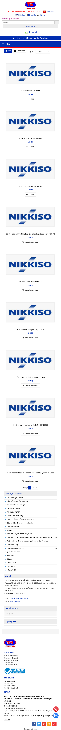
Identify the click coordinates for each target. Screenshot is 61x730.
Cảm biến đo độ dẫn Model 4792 (30, 284)
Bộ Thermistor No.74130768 (30, 141)
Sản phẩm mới (8, 683)
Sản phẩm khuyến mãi (11, 688)
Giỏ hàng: (30, 32)
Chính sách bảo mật (10, 664)
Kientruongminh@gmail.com (19, 598)
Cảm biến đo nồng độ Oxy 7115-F (30, 332)
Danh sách (21, 51)
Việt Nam (50, 11)
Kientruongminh (15, 601)
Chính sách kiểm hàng (11, 660)
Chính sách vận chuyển (11, 658)
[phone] (56, 711)
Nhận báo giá (30, 26)
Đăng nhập (32, 15)
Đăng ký (42, 15)
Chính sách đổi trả (10, 662)
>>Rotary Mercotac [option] (10, 19)
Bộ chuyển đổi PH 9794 (30, 93)
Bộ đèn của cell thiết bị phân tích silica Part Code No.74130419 (30, 236)
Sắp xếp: (31, 52)
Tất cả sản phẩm (9, 681)
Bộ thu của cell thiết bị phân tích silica (30, 380)
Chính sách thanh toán (11, 656)
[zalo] (56, 718)
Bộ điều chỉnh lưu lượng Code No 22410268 (30, 428)
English (22, 15)
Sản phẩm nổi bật (9, 686)
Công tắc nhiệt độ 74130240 (30, 189)
